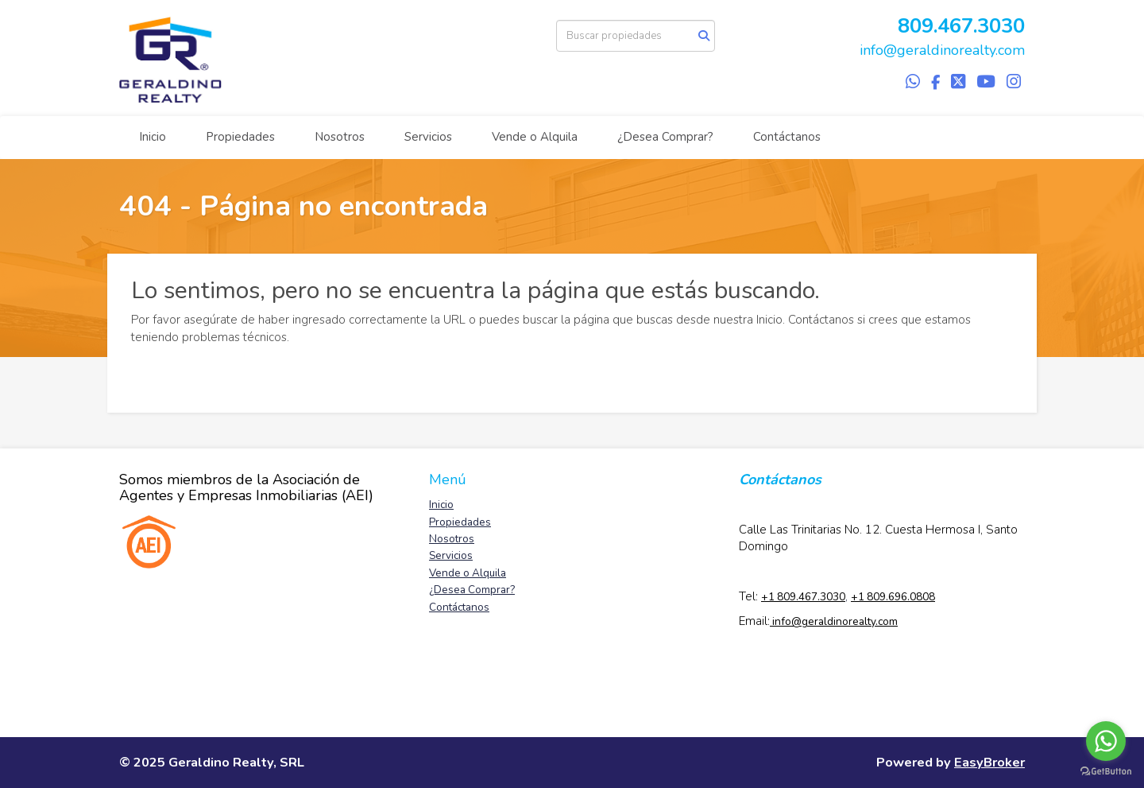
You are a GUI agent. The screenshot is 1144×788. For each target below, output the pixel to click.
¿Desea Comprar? (665, 137)
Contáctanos (787, 137)
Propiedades (240, 137)
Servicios (428, 137)
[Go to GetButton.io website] (1105, 772)
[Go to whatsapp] (1106, 741)
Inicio (152, 137)
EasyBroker (989, 762)
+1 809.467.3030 (803, 596)
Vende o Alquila (535, 137)
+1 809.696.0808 (893, 596)
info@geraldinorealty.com (942, 50)
